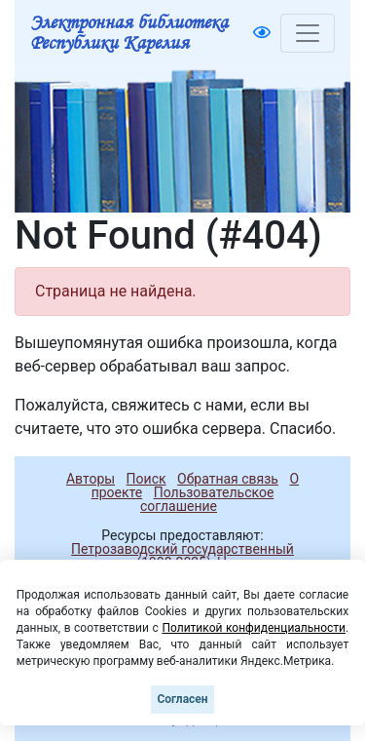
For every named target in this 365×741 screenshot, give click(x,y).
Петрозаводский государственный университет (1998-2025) (174, 555)
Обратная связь (227, 479)
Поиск (146, 479)
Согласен (182, 699)
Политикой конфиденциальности (254, 628)
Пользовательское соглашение (207, 499)
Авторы (90, 479)
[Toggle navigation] (307, 33)
